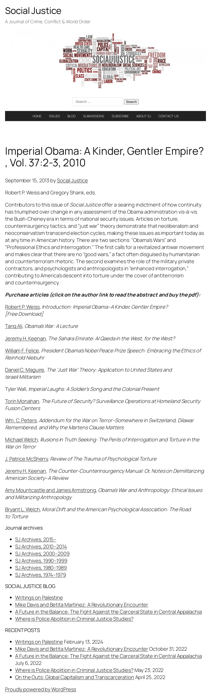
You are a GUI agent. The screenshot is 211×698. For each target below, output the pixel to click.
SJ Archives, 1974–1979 (40, 574)
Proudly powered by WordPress (40, 689)
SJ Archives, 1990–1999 (41, 560)
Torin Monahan (22, 401)
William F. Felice (22, 350)
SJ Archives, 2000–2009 (42, 553)
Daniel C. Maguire (24, 369)
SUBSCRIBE (120, 116)
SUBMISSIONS (93, 116)
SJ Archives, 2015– (35, 539)
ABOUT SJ (143, 116)
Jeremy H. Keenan (25, 338)
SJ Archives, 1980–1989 (41, 567)
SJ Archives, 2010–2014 (41, 546)
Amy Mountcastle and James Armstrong (50, 490)
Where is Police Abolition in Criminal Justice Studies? (74, 618)
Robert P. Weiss (22, 306)
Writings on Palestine (39, 597)
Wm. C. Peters (21, 420)
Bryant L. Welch (22, 509)
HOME (37, 116)
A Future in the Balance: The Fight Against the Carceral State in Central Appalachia (108, 611)
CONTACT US (168, 116)
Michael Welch (21, 439)
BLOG (71, 116)
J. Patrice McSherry (26, 458)
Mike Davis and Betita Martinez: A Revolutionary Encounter (81, 604)
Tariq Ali (13, 326)
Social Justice (33, 10)
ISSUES (54, 116)
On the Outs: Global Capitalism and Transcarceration (74, 677)
